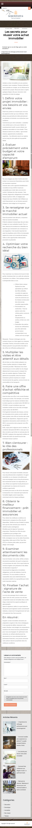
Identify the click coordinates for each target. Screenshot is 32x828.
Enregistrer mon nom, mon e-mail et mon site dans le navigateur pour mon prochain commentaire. (16, 698)
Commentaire (7, 662)
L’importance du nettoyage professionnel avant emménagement (14, 52)
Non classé (7, 813)
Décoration (7, 804)
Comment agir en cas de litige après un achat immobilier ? (14, 47)
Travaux (6, 816)
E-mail (5, 684)
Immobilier (24, 28)
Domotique (7, 807)
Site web (6, 691)
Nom (5, 678)
